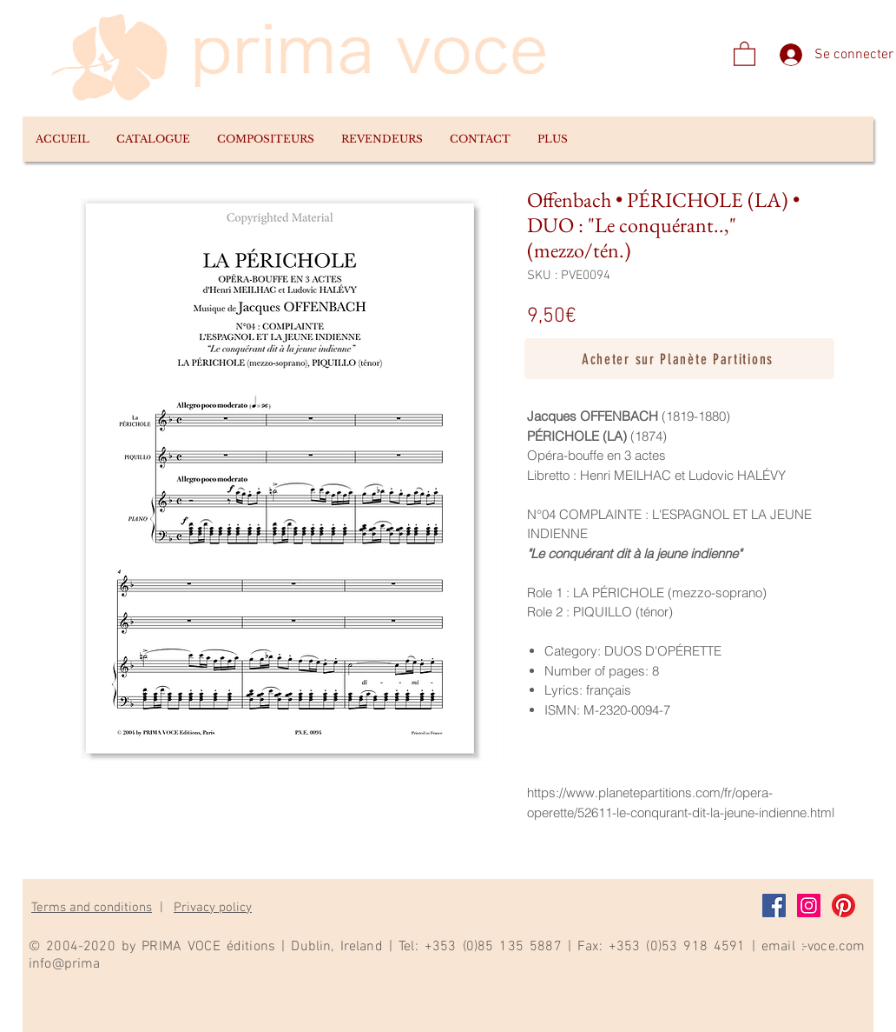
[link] (744, 53)
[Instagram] (808, 905)
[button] (152, 139)
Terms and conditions (91, 907)
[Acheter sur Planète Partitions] (679, 358)
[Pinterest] (843, 905)
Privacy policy (213, 907)
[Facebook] (774, 905)
